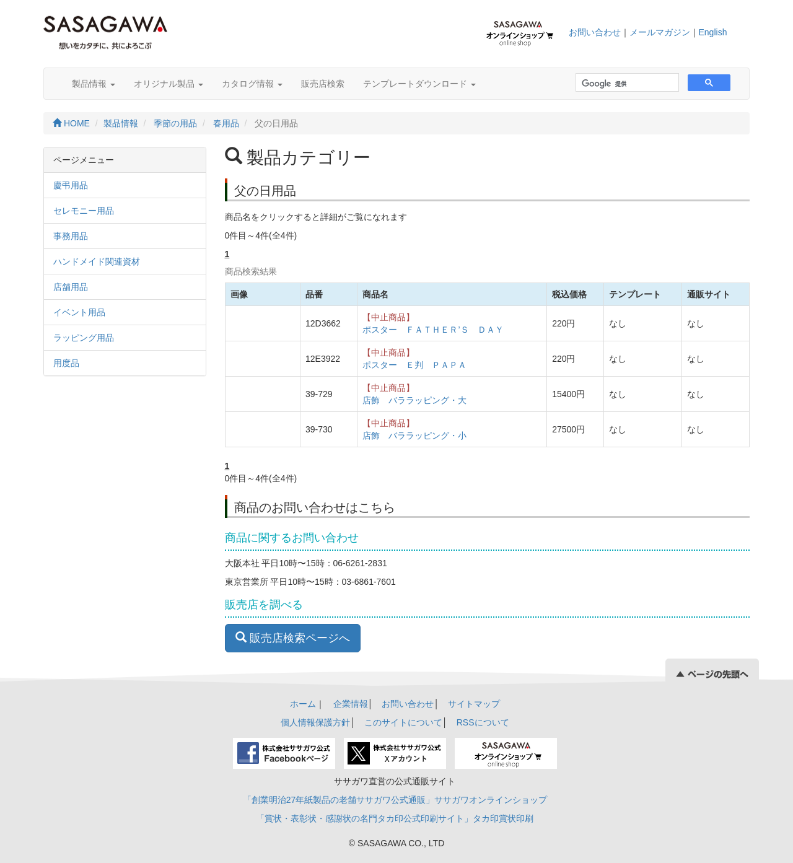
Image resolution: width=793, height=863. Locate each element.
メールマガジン (659, 32)
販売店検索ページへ (292, 637)
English (713, 32)
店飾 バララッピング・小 (414, 435)
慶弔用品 (70, 185)
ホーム (303, 704)
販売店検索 (322, 84)
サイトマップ (474, 704)
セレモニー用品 (83, 211)
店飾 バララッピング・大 (414, 400)
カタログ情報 (252, 84)
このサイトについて (403, 722)
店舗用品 (70, 287)
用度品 (66, 363)
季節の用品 (175, 123)
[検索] (626, 84)
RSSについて (483, 722)
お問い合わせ (595, 32)
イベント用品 (79, 312)
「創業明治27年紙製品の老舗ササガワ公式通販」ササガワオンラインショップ (395, 800)
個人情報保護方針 (315, 722)
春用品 (226, 123)
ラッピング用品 (83, 338)
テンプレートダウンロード (419, 84)
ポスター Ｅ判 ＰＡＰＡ (414, 365)
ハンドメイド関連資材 (96, 261)
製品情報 (93, 84)
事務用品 (70, 236)
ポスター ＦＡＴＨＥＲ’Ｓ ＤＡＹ (432, 330)
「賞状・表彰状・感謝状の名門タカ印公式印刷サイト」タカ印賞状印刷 (394, 818)
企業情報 (350, 704)
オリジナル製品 (168, 84)
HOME (71, 123)
